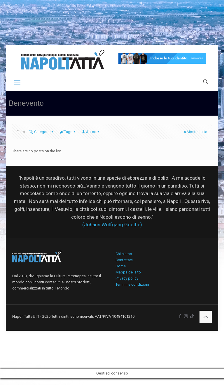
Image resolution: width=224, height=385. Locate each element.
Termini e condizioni (132, 284)
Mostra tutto (195, 132)
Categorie (41, 132)
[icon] (192, 316)
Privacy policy (127, 278)
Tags (68, 132)
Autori (90, 132)
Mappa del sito (128, 272)
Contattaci (124, 260)
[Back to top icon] (206, 317)
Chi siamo (124, 254)
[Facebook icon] (180, 316)
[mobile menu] (17, 82)
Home (121, 266)
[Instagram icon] (186, 316)
